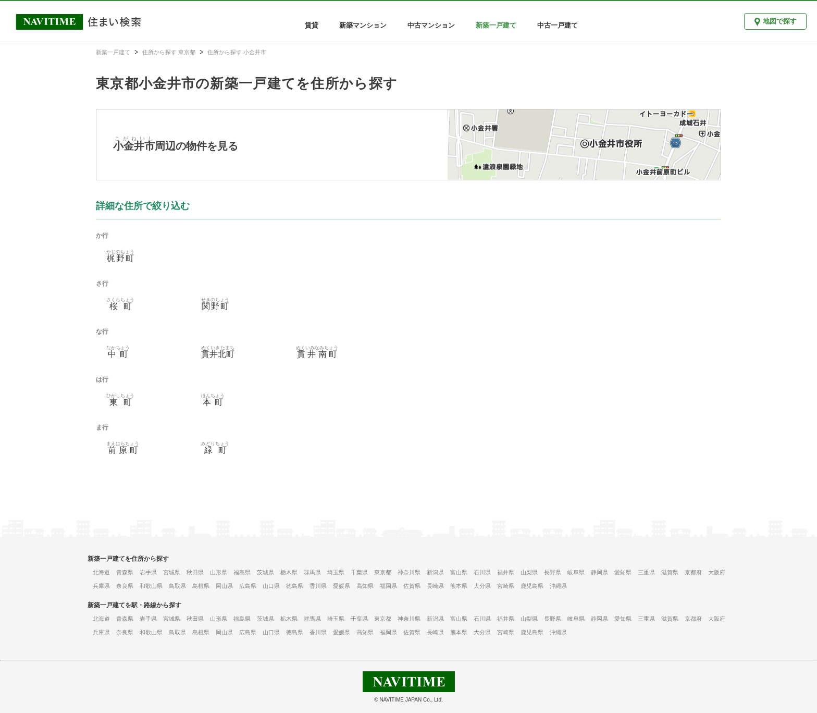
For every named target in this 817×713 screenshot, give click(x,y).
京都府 (693, 572)
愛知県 (623, 572)
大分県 (482, 586)
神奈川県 (409, 572)
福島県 (242, 572)
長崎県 (435, 586)
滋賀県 (669, 572)
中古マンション (431, 25)
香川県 (318, 586)
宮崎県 (505, 586)
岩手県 (148, 572)
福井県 (505, 572)
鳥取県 (177, 586)
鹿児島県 (532, 586)
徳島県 (294, 586)
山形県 (218, 572)
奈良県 (124, 586)
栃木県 (289, 572)
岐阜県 (576, 572)
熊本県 (458, 586)
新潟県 (435, 572)
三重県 (646, 572)
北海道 (101, 572)
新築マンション (363, 25)
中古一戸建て (557, 25)
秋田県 (195, 572)
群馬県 (312, 572)
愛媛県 (341, 586)
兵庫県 (101, 586)
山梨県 (529, 572)
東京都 (382, 572)
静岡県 (599, 572)
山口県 (271, 586)
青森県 (124, 572)
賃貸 (311, 25)
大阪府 (716, 572)
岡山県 (224, 586)
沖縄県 (558, 586)
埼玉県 (335, 572)
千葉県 (359, 572)
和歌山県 (151, 586)
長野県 (552, 572)
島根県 (200, 586)
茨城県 (265, 572)
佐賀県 (411, 586)
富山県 (458, 572)
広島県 (247, 586)
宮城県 (171, 572)
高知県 (365, 586)
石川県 (482, 572)
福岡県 (388, 586)
